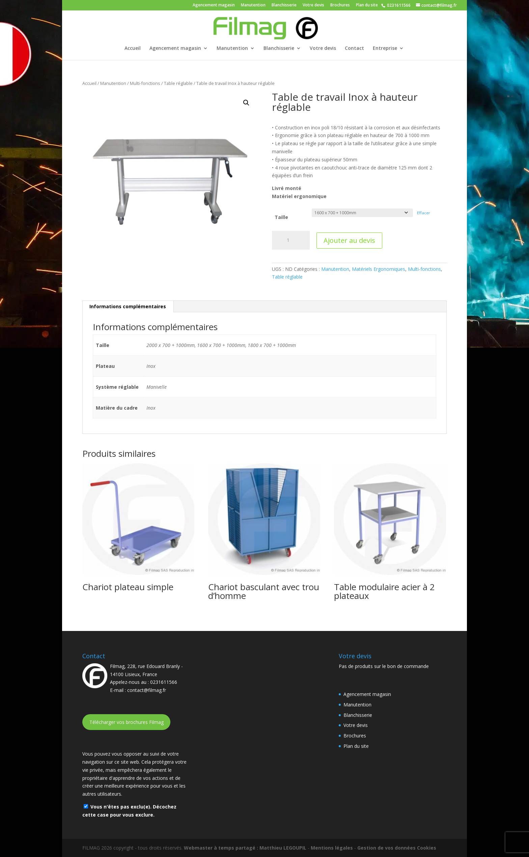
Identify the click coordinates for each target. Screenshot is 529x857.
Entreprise (385, 48)
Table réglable (178, 83)
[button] (246, 103)
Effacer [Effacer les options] (423, 212)
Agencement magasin (214, 5)
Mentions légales (332, 848)
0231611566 (398, 5)
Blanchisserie (284, 5)
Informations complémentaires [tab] (127, 306)
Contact (354, 48)
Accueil (132, 48)
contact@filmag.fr (146, 690)
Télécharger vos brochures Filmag (126, 722)
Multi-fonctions (145, 83)
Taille (281, 217)
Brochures (340, 5)
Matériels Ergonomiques (378, 269)
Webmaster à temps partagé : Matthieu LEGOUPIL (245, 848)
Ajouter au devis (349, 240)
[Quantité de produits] (291, 240)
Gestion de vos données (386, 848)
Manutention (253, 5)
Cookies (426, 848)
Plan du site (367, 5)
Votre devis (313, 5)
